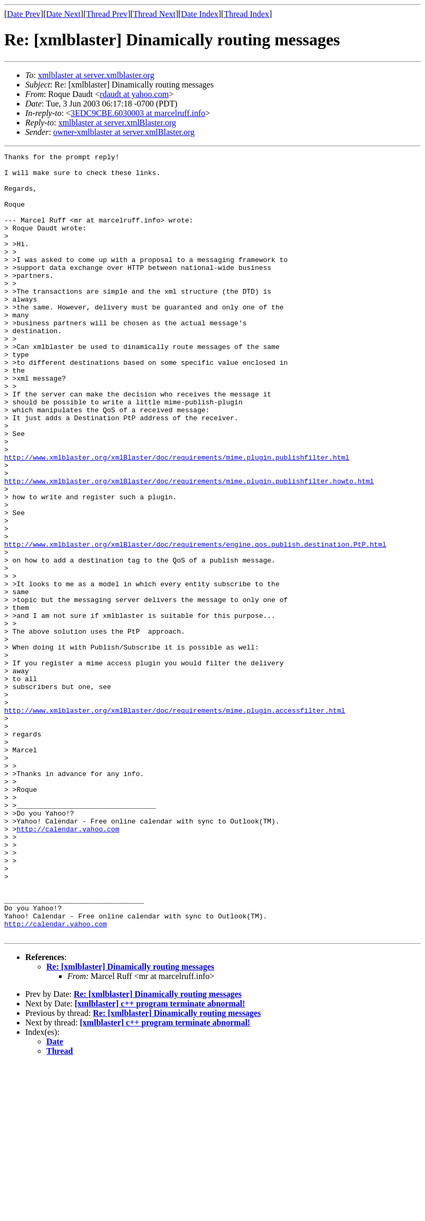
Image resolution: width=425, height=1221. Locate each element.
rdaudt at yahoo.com (134, 94)
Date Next (63, 13)
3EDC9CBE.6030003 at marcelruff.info (138, 113)
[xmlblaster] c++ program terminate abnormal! (160, 1160)
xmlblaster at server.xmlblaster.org (96, 75)
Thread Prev (106, 13)
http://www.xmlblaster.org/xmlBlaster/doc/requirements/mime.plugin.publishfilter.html (176, 519)
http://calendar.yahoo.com (67, 965)
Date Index (200, 13)
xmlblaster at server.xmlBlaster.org (117, 122)
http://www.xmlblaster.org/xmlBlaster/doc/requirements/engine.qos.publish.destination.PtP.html (195, 623)
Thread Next (154, 13)
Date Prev (24, 13)
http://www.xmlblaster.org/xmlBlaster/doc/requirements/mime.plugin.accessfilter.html (174, 822)
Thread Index (246, 13)
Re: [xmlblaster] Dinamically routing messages (130, 1123)
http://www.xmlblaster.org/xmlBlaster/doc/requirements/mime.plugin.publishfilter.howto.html (189, 547)
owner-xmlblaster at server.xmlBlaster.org (124, 132)
